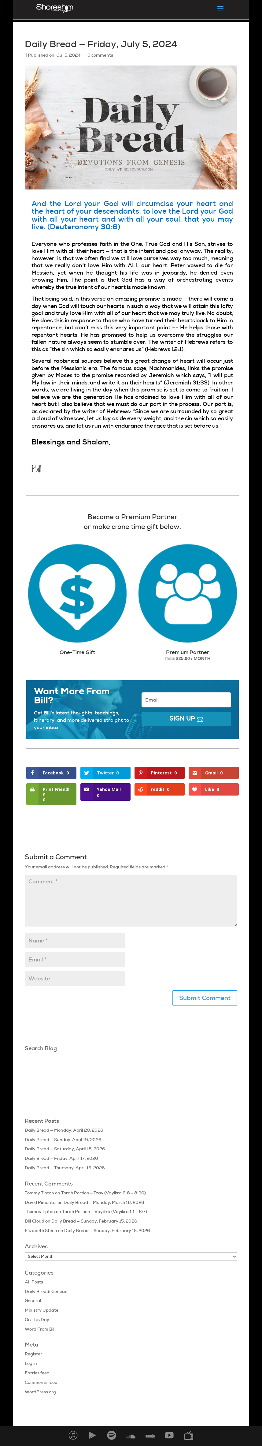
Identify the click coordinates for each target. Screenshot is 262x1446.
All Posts (34, 1282)
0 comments (100, 55)
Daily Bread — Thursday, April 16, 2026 (65, 1168)
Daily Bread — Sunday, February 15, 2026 (94, 1221)
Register (33, 1354)
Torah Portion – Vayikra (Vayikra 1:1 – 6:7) (104, 1211)
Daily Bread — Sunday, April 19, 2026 (63, 1139)
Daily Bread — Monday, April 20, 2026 (64, 1130)
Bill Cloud (34, 1221)
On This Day (37, 1319)
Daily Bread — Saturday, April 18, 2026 (65, 1149)
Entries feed (37, 1373)
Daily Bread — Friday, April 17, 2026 (61, 1158)
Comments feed (41, 1382)
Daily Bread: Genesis (46, 1291)
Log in (31, 1363)
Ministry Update (41, 1310)
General (33, 1300)
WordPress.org (40, 1392)
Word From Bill (40, 1329)
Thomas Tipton (40, 1211)
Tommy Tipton (39, 1193)
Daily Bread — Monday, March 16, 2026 (104, 1202)
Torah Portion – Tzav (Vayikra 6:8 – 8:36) (103, 1193)
